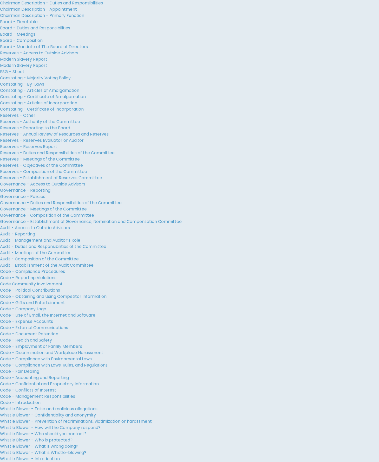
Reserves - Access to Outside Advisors (39, 53)
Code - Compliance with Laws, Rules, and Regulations (54, 365)
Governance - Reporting (25, 190)
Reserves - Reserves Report (28, 147)
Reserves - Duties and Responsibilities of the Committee (57, 153)
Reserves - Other (17, 115)
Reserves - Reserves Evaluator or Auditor (42, 140)
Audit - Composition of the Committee (39, 259)
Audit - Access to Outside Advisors (35, 228)
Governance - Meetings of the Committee (43, 209)
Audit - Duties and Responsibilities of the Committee (53, 246)
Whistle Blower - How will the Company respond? (50, 428)
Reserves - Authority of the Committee (40, 122)
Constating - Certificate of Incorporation (42, 109)
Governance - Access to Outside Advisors (42, 184)
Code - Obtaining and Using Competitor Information (53, 296)
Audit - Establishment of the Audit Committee (47, 265)
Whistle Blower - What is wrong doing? (39, 446)
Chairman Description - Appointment (38, 9)
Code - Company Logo (23, 309)
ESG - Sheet (12, 72)
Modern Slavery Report (23, 59)
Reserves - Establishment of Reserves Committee (51, 178)
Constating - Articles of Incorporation (38, 103)
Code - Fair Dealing (19, 371)
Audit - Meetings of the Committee (35, 253)
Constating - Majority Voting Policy (35, 78)
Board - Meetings (17, 34)
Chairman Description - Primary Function (42, 15)
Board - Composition (21, 40)
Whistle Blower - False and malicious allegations (48, 409)
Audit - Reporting (17, 234)
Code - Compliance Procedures (32, 271)
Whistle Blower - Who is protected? (36, 440)
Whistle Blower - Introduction (30, 459)
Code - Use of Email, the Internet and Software (47, 315)
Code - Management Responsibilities (37, 396)
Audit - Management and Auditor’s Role (40, 240)
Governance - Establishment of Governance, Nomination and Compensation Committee (91, 221)
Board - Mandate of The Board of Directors (44, 47)
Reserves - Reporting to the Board (35, 128)
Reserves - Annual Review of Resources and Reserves (54, 134)
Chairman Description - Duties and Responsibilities (51, 3)
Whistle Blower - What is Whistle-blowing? (43, 452)
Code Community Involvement (31, 284)
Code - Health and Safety (26, 340)
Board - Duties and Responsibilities (35, 28)
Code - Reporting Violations (28, 278)
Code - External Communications (34, 328)
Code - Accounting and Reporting (34, 378)
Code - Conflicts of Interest (28, 390)
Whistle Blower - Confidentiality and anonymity (48, 415)
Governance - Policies (22, 197)
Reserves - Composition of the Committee (43, 172)
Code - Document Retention (29, 334)
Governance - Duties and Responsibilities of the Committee (61, 203)
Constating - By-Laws (22, 84)
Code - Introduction (20, 403)
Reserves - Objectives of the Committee (41, 165)
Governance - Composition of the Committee (47, 215)
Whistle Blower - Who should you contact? (43, 434)
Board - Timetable (19, 22)
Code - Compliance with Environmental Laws (46, 359)
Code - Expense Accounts (26, 321)
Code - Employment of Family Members (41, 346)
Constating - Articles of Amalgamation (39, 90)
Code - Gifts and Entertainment (32, 303)
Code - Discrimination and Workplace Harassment (51, 353)
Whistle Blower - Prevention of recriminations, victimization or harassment (76, 421)
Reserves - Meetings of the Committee (40, 159)
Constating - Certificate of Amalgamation (43, 97)
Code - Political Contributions (30, 290)
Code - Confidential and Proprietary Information (49, 384)
